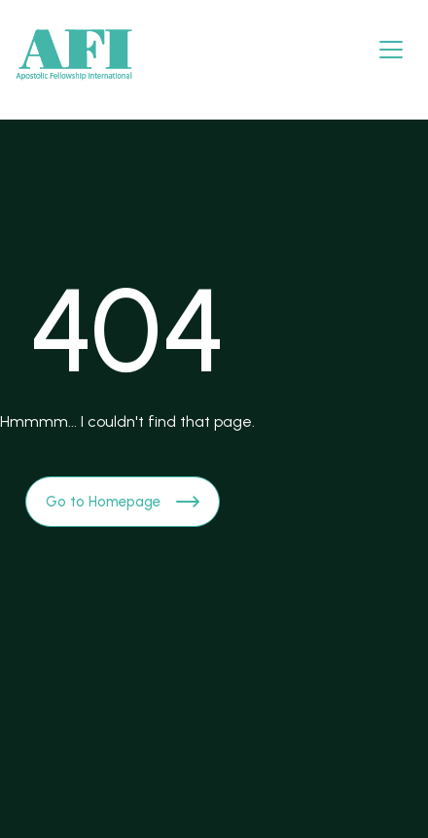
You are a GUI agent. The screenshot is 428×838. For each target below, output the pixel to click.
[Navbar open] (391, 49)
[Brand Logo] (74, 55)
